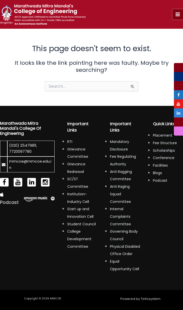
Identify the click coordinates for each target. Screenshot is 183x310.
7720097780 (20, 151)
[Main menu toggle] (177, 14)
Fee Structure (165, 142)
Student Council (81, 224)
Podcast (160, 180)
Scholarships (164, 150)
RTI (69, 141)
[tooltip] (178, 67)
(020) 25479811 (22, 145)
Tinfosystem (151, 299)
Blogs (157, 172)
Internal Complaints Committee (120, 216)
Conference (163, 157)
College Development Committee (79, 239)
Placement (162, 135)
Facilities (160, 165)
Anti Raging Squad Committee (120, 194)
